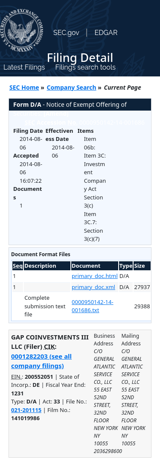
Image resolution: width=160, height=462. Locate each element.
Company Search (71, 87)
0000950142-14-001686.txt (92, 306)
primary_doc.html (95, 276)
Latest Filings (24, 67)
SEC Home (24, 87)
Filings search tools (85, 67)
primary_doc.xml (93, 287)
